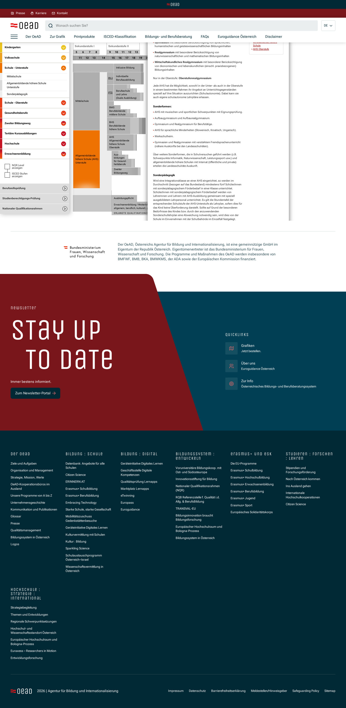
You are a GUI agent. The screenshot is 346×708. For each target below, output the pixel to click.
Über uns (248, 363)
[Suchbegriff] (181, 25)
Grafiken (247, 346)
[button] (328, 25)
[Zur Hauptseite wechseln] (173, 4)
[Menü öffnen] (14, 37)
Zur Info (247, 381)
